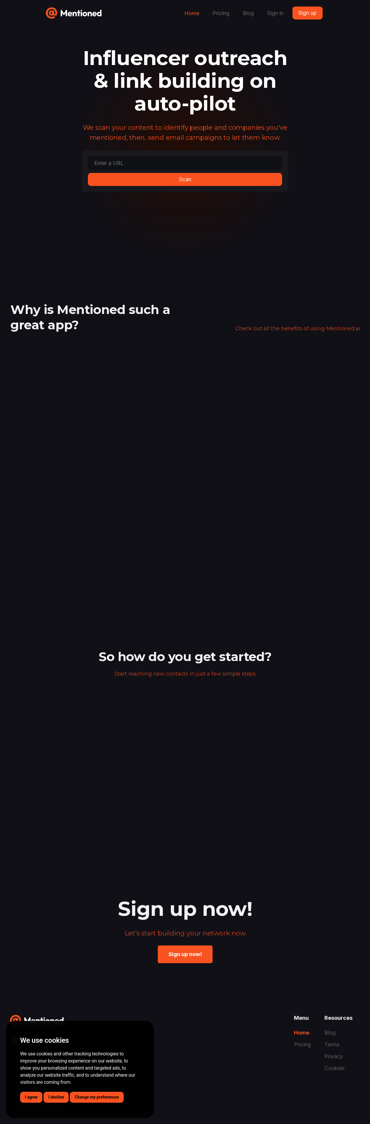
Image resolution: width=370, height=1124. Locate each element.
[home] (74, 11)
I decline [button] (56, 1097)
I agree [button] (31, 1097)
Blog (248, 13)
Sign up (307, 13)
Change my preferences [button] (97, 1097)
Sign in (275, 13)
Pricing (221, 13)
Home (191, 13)
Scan (185, 179)
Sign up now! (185, 954)
